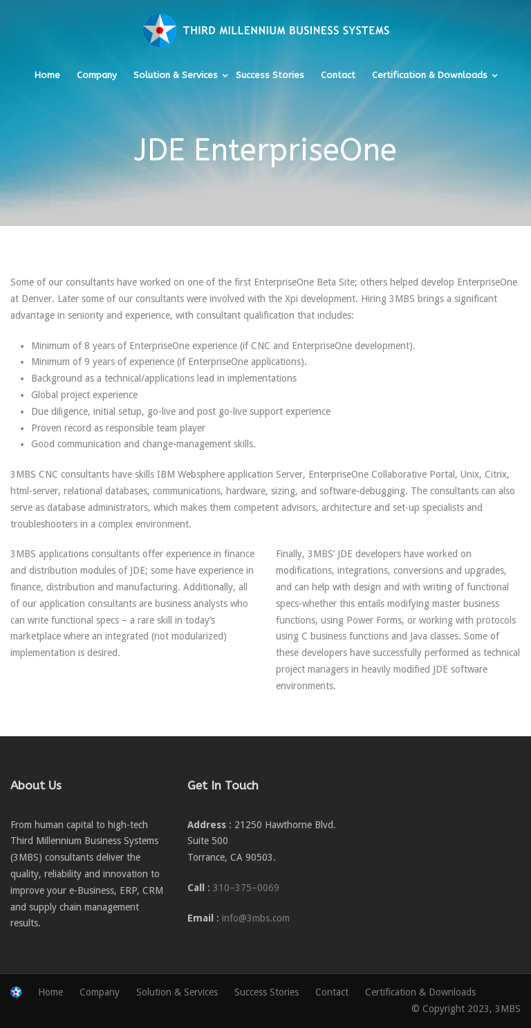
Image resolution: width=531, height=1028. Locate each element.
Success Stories (270, 75)
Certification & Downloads (429, 75)
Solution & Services (175, 75)
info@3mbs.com (256, 918)
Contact (338, 75)
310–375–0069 (246, 887)
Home (47, 75)
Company (97, 75)
